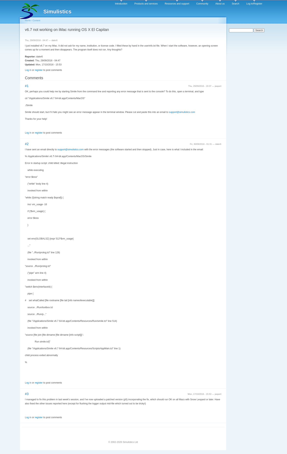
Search (235, 3)
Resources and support (177, 3)
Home (28, 20)
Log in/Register (254, 3)
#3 (27, 394)
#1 (27, 86)
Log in (28, 70)
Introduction (121, 3)
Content (36, 20)
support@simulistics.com (182, 112)
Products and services (146, 3)
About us (220, 3)
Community (202, 3)
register (39, 70)
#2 (27, 144)
